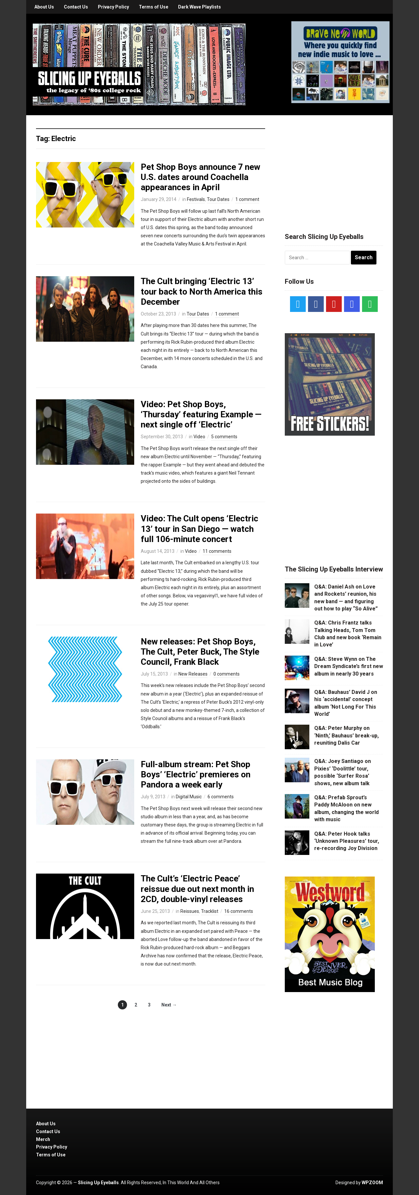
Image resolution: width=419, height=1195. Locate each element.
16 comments (238, 911)
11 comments (217, 551)
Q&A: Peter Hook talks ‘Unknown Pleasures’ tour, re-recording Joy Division (346, 841)
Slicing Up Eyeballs (98, 1182)
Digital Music (189, 796)
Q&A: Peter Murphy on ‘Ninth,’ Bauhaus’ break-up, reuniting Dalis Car (346, 735)
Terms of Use (153, 6)
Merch (43, 1139)
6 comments (221, 796)
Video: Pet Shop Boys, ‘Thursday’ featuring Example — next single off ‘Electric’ (201, 414)
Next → (169, 1004)
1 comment (247, 199)
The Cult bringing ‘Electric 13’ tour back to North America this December (202, 291)
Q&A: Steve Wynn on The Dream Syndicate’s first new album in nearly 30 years (348, 666)
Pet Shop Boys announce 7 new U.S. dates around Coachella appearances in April (200, 177)
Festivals (196, 199)
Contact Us (76, 6)
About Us (44, 6)
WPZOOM (372, 1182)
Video (199, 436)
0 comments (226, 674)
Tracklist (209, 911)
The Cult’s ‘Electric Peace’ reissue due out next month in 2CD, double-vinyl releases (197, 889)
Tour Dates (218, 199)
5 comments (224, 436)
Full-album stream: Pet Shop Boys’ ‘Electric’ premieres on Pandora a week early (195, 774)
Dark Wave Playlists (199, 6)
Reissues (189, 911)
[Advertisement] (334, 166)
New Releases (193, 674)
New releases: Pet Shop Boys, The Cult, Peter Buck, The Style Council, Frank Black (200, 652)
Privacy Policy (113, 6)
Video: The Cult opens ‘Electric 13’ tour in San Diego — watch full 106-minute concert (199, 529)
